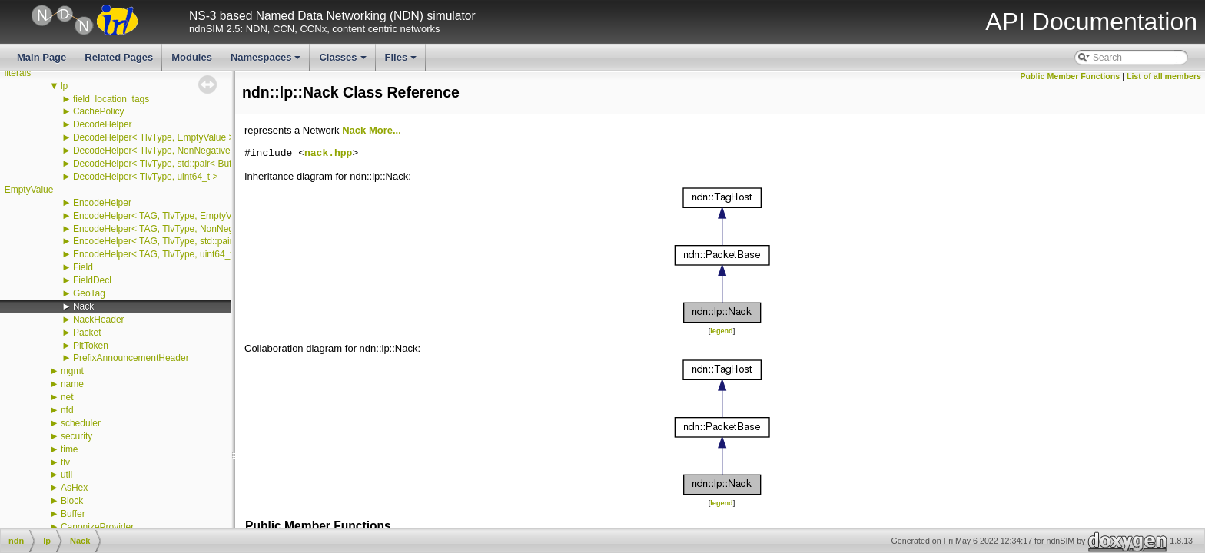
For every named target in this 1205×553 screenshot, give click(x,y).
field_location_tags (111, 99)
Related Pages (119, 57)
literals (18, 73)
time (69, 449)
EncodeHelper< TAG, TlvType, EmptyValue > (165, 215)
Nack (83, 306)
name (72, 384)
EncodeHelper (102, 202)
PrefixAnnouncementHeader (131, 358)
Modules (191, 57)
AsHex (74, 487)
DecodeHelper (102, 124)
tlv (65, 462)
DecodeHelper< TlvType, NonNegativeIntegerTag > (177, 150)
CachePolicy (98, 111)
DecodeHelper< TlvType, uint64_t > (145, 176)
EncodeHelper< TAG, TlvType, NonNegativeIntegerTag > (189, 229)
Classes (343, 61)
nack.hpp (328, 154)
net (67, 397)
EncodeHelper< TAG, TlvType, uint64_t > (157, 254)
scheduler (81, 423)
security (76, 436)
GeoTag (89, 293)
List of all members (1164, 76)
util (66, 474)
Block (72, 500)
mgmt (72, 371)
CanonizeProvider (97, 527)
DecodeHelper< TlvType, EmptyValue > (153, 137)
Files (402, 61)
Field (83, 267)
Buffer (73, 513)
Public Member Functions (1070, 76)
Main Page (41, 57)
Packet (87, 332)
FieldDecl (92, 280)
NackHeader (98, 319)
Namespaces (267, 61)
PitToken (90, 345)
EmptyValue (29, 189)
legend (721, 331)
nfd (67, 410)
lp (64, 86)
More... (385, 130)
